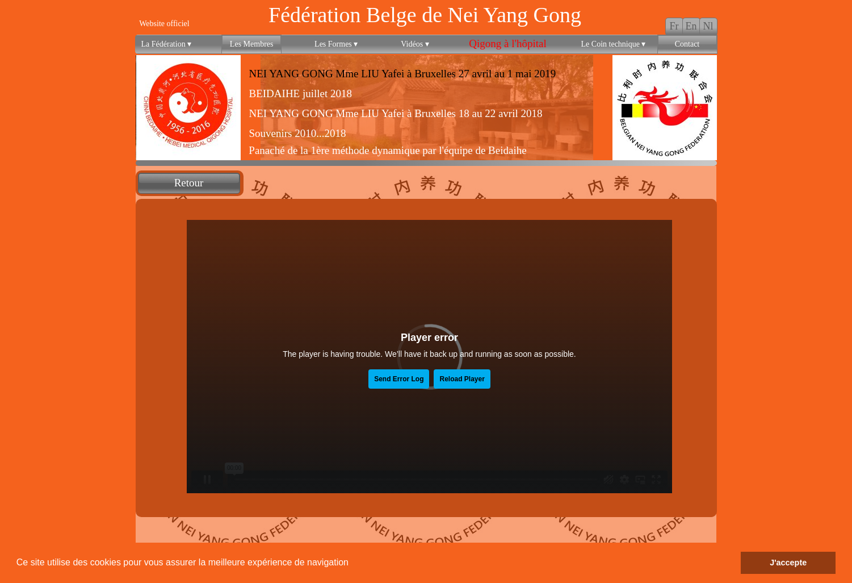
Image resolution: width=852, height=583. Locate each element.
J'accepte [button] (788, 562)
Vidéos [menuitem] (415, 44)
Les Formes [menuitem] (336, 44)
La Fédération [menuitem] (166, 44)
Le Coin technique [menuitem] (613, 44)
